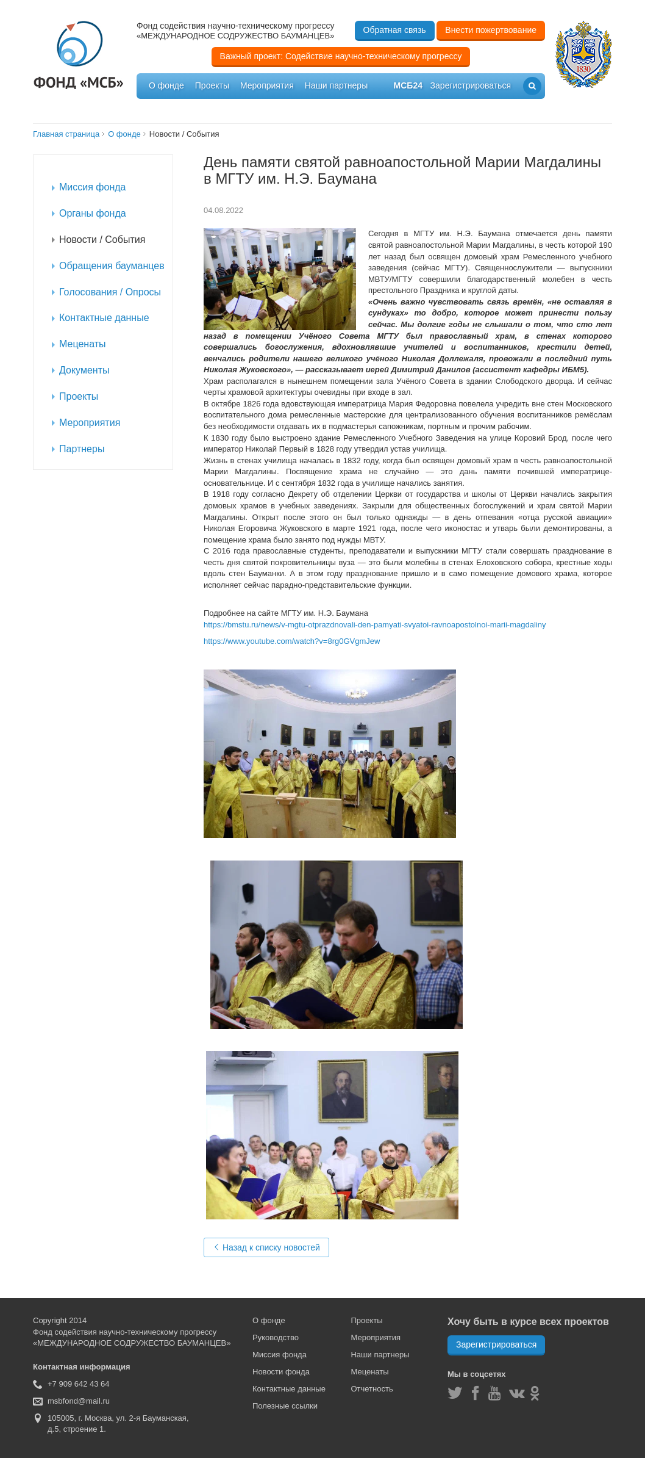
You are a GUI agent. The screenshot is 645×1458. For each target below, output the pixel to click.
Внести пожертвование (490, 30)
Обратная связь (394, 30)
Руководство (275, 1337)
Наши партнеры (336, 85)
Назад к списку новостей (266, 1247)
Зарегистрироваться (496, 1344)
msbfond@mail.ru (79, 1401)
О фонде (166, 85)
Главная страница (66, 134)
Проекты (212, 85)
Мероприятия (267, 85)
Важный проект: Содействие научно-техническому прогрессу (341, 56)
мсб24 (408, 85)
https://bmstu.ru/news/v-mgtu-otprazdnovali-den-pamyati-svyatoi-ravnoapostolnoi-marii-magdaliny (375, 624)
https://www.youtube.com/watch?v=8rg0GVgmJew (292, 641)
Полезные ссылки (285, 1405)
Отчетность (372, 1388)
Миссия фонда (279, 1354)
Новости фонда (281, 1371)
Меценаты (369, 1371)
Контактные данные (289, 1388)
